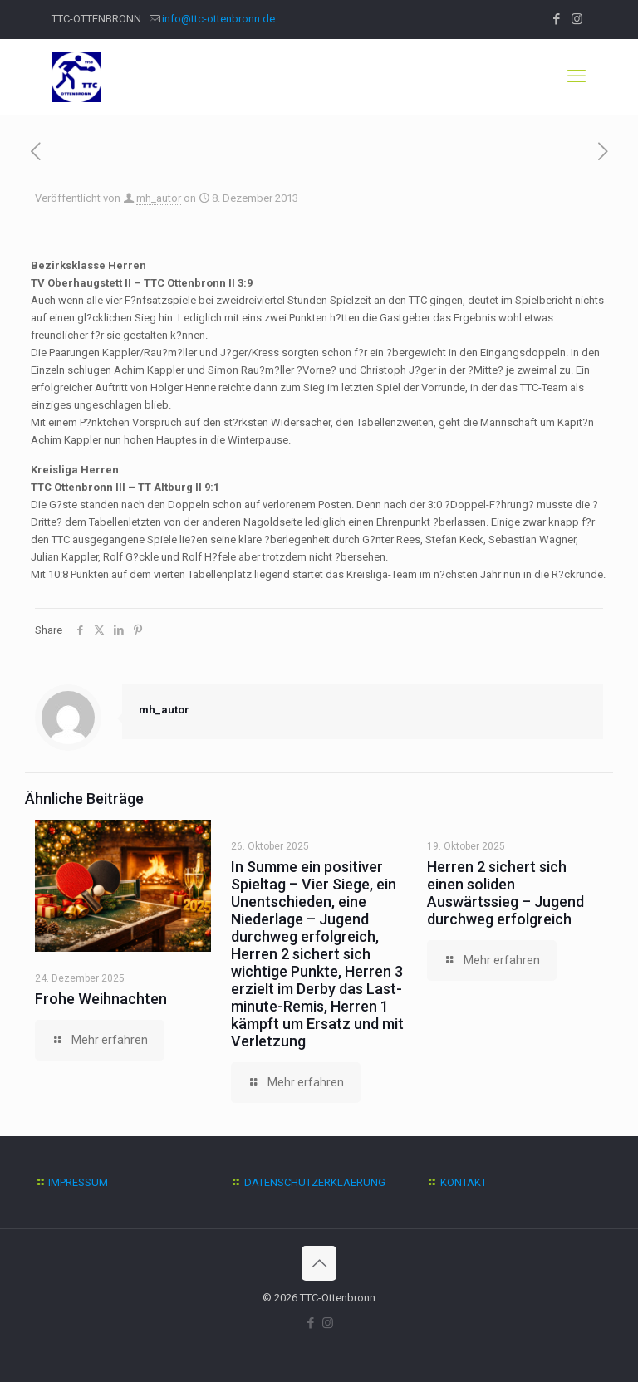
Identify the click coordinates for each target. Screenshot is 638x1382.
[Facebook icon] (556, 19)
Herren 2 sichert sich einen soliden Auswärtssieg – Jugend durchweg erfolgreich (505, 893)
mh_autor (158, 198)
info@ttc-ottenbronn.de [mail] (218, 18)
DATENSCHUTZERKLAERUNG (314, 1182)
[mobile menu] (576, 76)
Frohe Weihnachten (101, 998)
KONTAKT (463, 1182)
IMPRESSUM (78, 1182)
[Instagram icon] (577, 19)
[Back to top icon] (319, 1263)
